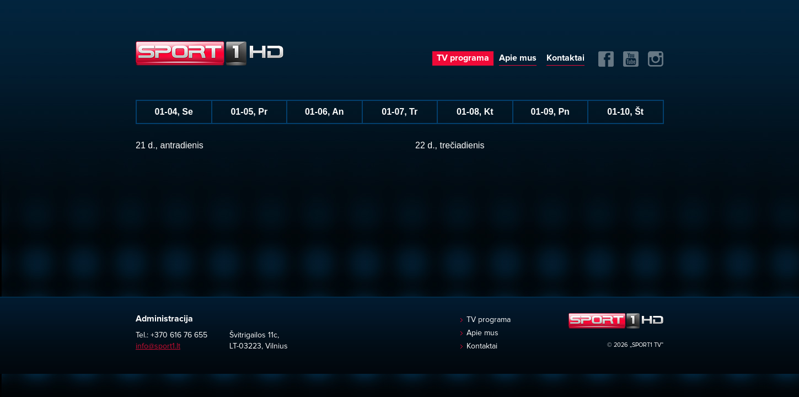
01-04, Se (174, 111)
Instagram (655, 59)
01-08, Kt (475, 111)
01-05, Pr (248, 111)
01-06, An (324, 111)
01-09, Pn (550, 111)
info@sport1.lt (158, 346)
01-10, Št (625, 111)
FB (606, 59)
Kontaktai (565, 57)
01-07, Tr (399, 111)
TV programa (463, 57)
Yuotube (631, 59)
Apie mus (518, 57)
